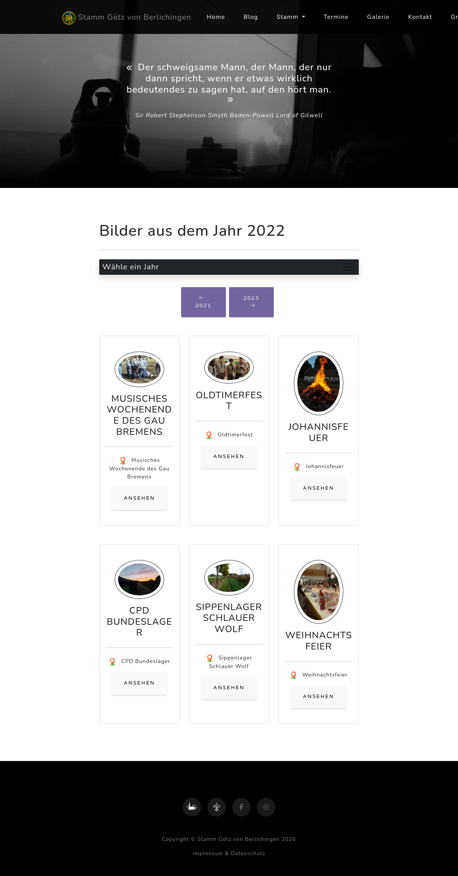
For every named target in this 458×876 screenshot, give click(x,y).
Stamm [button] (288, 17)
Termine (336, 17)
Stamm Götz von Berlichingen (126, 18)
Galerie (378, 17)
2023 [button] (251, 302)
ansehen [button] (139, 498)
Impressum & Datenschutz (229, 853)
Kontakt (420, 17)
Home (216, 17)
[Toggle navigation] (348, 267)
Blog (251, 17)
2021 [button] (203, 302)
